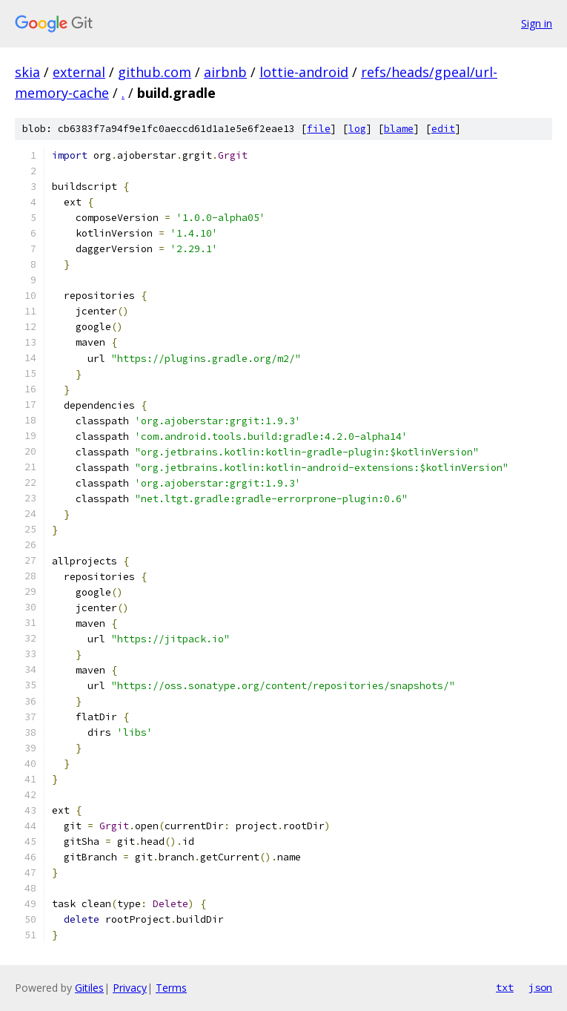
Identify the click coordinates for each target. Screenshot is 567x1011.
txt (505, 987)
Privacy (130, 988)
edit (443, 128)
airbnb (225, 72)
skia (27, 72)
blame (399, 128)
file (319, 128)
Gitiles (89, 988)
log (357, 128)
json (540, 987)
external (79, 72)
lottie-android (303, 72)
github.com (154, 72)
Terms (171, 988)
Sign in (536, 23)
